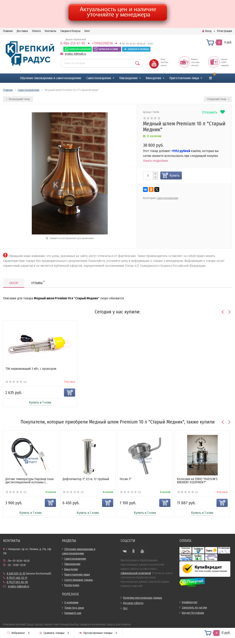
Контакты (50, 31)
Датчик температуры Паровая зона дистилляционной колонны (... (29, 480)
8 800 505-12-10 (16, 573)
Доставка (22, 31)
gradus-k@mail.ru (75, 54)
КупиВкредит (190, 602)
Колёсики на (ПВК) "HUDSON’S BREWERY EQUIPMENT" (197, 480)
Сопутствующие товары (78, 580)
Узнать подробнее (155, 161)
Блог (87, 31)
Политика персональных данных (142, 598)
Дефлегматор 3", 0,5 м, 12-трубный (86, 479)
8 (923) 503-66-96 (17, 582)
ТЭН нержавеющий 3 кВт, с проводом (30, 369)
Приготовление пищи (184, 78)
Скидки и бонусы (70, 31)
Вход (207, 31)
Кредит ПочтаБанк (193, 613)
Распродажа (71, 585)
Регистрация (224, 31)
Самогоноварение (98, 78)
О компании (71, 602)
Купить (175, 175)
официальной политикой (136, 573)
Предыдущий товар (18, 99)
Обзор (13, 283)
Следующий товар (218, 99)
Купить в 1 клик (40, 402)
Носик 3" (125, 479)
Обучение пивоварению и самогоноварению (50, 78)
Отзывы (38, 282)
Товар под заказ (74, 608)
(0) (15, 382)
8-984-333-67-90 (72, 43)
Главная (8, 31)
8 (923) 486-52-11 (17, 578)
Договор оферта (133, 603)
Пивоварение (128, 78)
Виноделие (153, 78)
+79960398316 (102, 43)
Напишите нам (72, 613)
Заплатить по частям (194, 607)
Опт (125, 608)
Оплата (36, 31)
